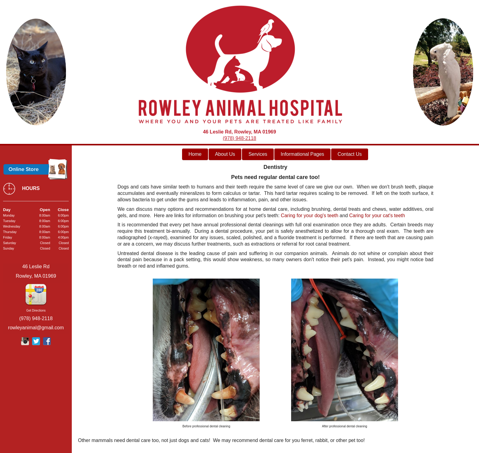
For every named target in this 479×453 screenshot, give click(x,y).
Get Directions (36, 310)
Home (195, 154)
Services (257, 154)
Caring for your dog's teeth (309, 215)
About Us (225, 154)
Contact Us (350, 154)
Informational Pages (302, 154)
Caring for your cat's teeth (377, 215)
